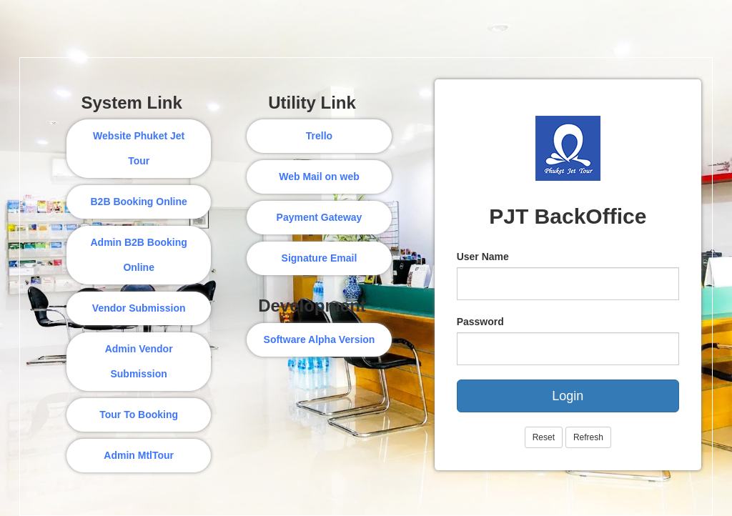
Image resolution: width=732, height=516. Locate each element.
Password (480, 321)
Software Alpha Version (319, 339)
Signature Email (319, 258)
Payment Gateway (319, 217)
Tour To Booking (138, 414)
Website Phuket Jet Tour (138, 148)
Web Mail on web (319, 176)
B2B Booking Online (138, 201)
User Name (483, 256)
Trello (319, 136)
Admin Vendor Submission (139, 361)
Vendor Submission (139, 308)
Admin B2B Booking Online (138, 255)
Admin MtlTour (139, 455)
